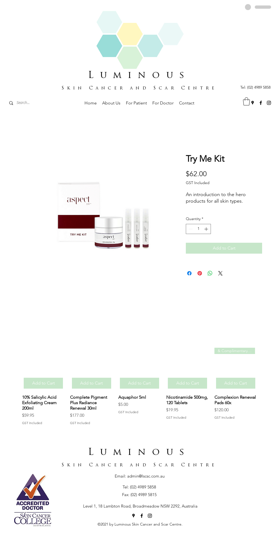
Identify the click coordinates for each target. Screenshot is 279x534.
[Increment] (206, 229)
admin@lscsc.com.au (146, 476)
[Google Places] (252, 103)
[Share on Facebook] (189, 273)
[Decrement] (190, 229)
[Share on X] (220, 273)
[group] (139, 386)
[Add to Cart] (43, 383)
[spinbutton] (198, 229)
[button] (246, 101)
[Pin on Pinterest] (199, 273)
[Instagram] (269, 103)
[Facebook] (260, 103)
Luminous (139, 75)
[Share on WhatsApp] (210, 273)
